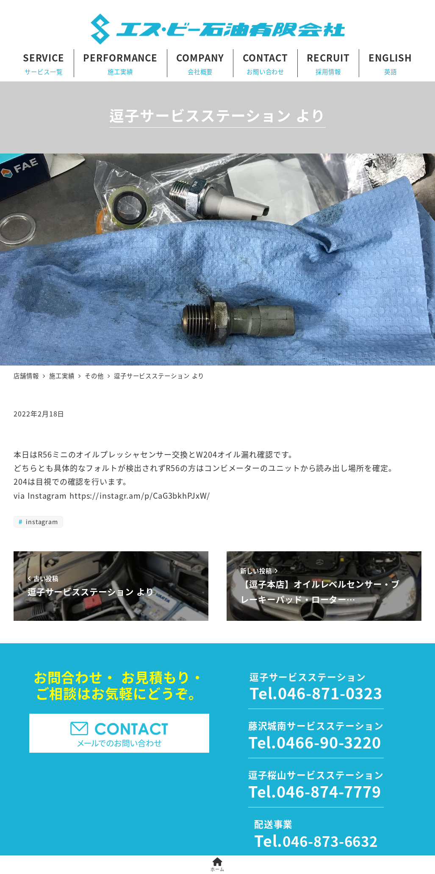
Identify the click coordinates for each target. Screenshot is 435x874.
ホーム (217, 864)
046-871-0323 (330, 692)
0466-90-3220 (329, 742)
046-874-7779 (329, 791)
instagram (41, 521)
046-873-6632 (330, 841)
